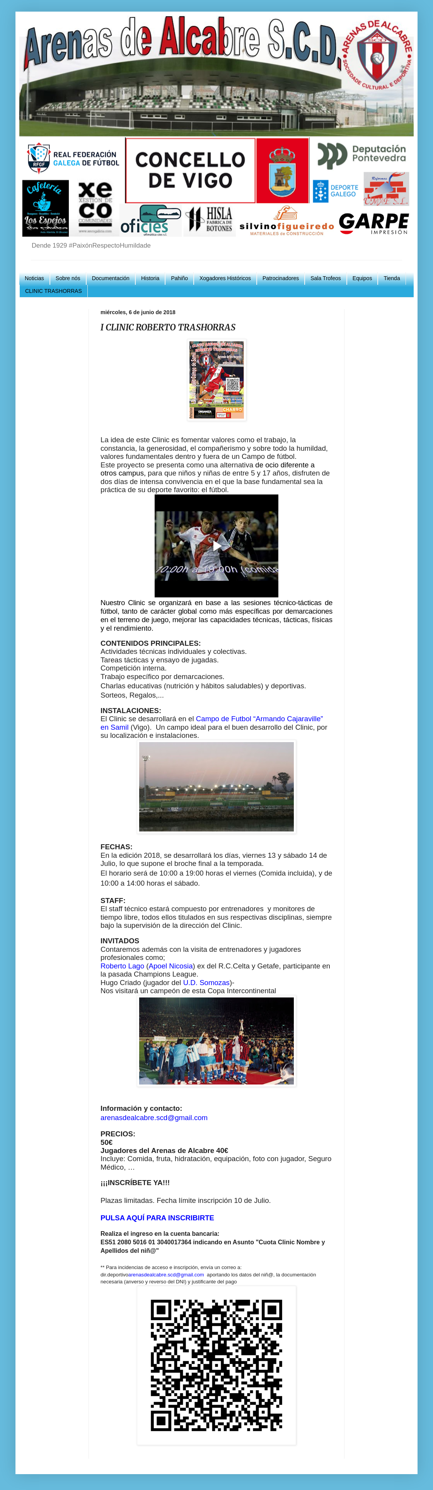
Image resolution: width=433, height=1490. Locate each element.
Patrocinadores (281, 278)
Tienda (392, 278)
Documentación (111, 278)
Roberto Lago (122, 966)
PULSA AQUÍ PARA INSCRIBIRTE (157, 1218)
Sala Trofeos (325, 278)
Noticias (34, 278)
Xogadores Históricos (225, 278)
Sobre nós (68, 278)
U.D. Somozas (206, 983)
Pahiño (179, 278)
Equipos (362, 278)
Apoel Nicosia (170, 966)
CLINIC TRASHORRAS (53, 291)
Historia (150, 278)
